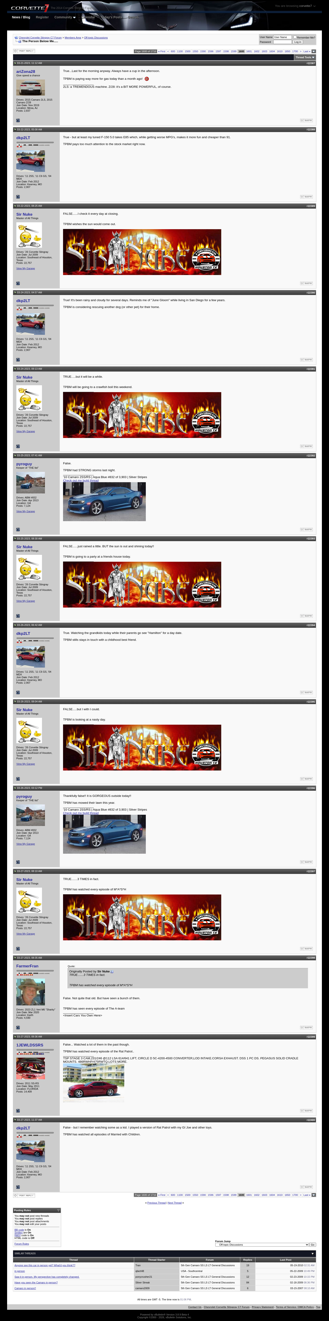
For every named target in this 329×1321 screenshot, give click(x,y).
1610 (279, 51)
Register (42, 17)
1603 (264, 51)
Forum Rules (21, 1243)
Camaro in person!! (25, 1288)
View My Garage (25, 268)
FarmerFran (27, 966)
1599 (233, 51)
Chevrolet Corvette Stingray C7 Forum (40, 37)
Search (133, 17)
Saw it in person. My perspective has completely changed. (46, 1276)
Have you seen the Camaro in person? (36, 1282)
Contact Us (195, 1307)
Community (65, 17)
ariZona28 (25, 71)
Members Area (73, 37)
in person (19, 1271)
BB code (19, 1229)
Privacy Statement (263, 1307)
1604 (272, 51)
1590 (203, 51)
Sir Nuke (24, 214)
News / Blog (21, 17)
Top (318, 1307)
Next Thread (175, 1202)
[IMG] (17, 1235)
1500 (187, 51)
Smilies (18, 1232)
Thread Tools (303, 57)
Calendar (88, 17)
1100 (180, 51)
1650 (287, 51)
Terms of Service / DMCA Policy (295, 1307)
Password (265, 42)
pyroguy (24, 464)
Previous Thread (156, 1202)
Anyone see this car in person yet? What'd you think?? (44, 1265)
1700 (295, 51)
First (161, 51)
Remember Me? (304, 37)
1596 (210, 51)
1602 (256, 51)
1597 (218, 51)
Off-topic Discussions (96, 37)
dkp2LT (23, 137)
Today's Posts (111, 17)
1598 (226, 51)
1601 (249, 51)
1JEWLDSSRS (29, 1045)
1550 (195, 51)
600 (173, 51)
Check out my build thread (81, 480)
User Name (266, 37)
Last (307, 51)
